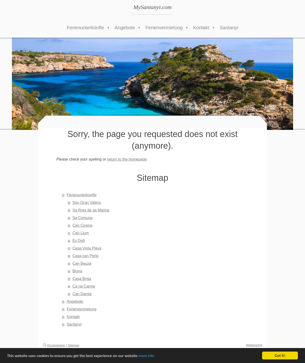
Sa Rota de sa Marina (90, 210)
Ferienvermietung (82, 309)
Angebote (75, 301)
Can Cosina (82, 225)
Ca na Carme (83, 286)
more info (146, 356)
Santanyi (74, 324)
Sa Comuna (82, 218)
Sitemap (73, 345)
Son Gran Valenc (86, 203)
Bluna (77, 271)
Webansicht (254, 345)
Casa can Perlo (85, 256)
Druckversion (54, 345)
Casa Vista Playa (87, 248)
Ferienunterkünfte (82, 195)
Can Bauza (81, 263)
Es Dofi (78, 241)
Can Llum (80, 233)
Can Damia (82, 294)
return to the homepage (127, 159)
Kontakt (73, 317)
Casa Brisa (81, 279)
